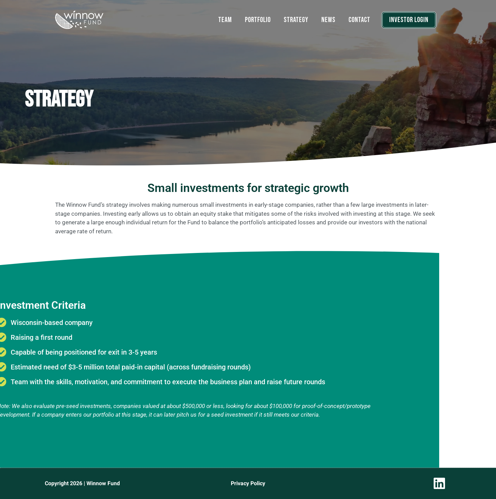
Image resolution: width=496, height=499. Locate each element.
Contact (359, 20)
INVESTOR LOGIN (408, 20)
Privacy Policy (248, 483)
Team (225, 20)
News (328, 20)
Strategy (296, 20)
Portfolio (258, 20)
